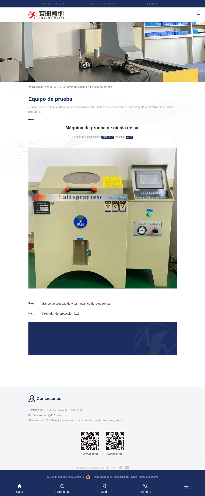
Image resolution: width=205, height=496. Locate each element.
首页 (56, 86)
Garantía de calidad (75, 86)
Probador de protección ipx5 (60, 313)
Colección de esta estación (102, 3)
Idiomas (152, 3)
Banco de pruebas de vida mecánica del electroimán (76, 303)
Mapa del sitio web (53, 3)
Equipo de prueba (101, 86)
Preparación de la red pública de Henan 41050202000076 (122, 477)
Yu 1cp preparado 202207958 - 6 (65, 476)
